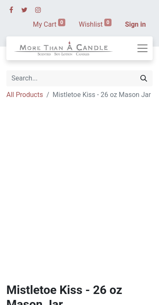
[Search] (144, 78)
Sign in (135, 24)
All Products (24, 95)
